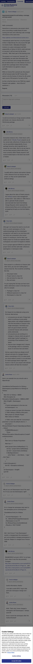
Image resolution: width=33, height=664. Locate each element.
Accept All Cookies (16, 662)
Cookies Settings (16, 657)
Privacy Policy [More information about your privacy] (10, 653)
